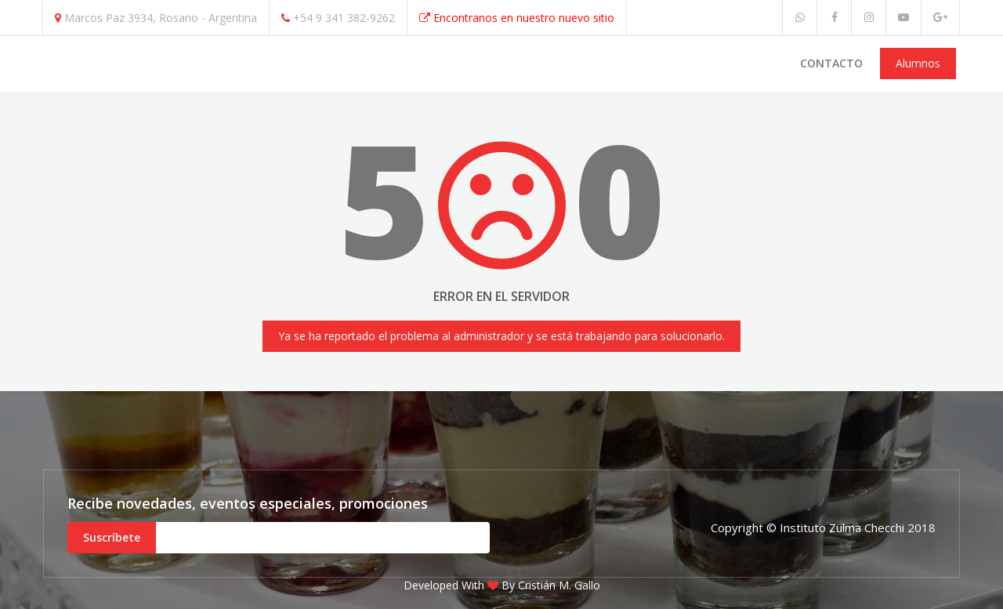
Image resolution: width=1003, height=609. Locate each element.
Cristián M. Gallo (559, 585)
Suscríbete (111, 537)
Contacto (831, 63)
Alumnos (918, 63)
